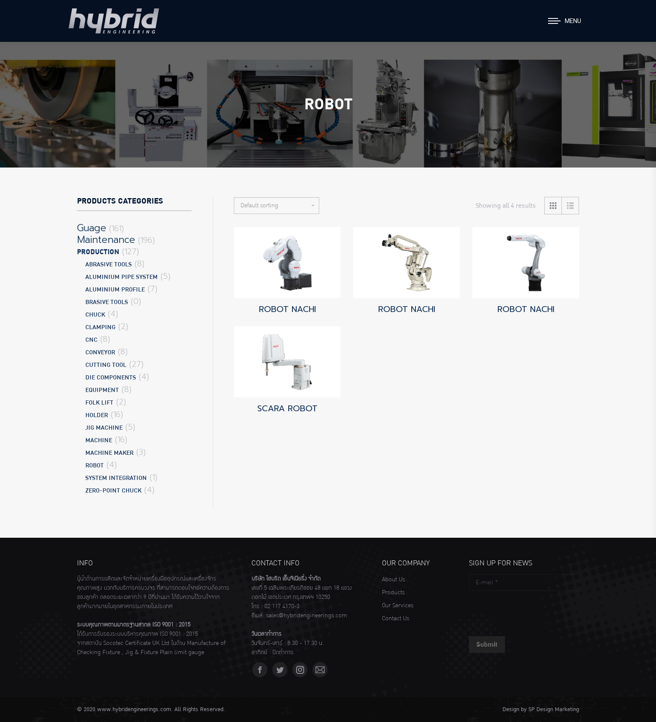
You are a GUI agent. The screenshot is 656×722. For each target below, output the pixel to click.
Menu (573, 21)
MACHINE (98, 440)
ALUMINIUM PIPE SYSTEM (121, 277)
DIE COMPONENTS (110, 377)
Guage (91, 228)
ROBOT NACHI (287, 309)
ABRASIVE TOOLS (108, 264)
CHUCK (95, 315)
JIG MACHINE (104, 428)
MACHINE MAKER (109, 453)
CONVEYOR (100, 352)
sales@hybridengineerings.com (306, 615)
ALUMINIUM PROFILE (115, 289)
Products (393, 592)
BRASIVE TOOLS (106, 302)
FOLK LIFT (99, 402)
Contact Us (395, 618)
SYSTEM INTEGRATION (116, 478)
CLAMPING (100, 327)
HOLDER (96, 415)
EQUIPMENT (102, 390)
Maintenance (106, 240)
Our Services (397, 605)
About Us (393, 579)
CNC (91, 340)
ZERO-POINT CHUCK (113, 490)
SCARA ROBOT (287, 408)
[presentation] (532, 611)
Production (98, 252)
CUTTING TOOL (105, 365)
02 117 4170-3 (282, 606)
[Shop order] (276, 205)
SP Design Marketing (553, 709)
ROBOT (94, 465)
